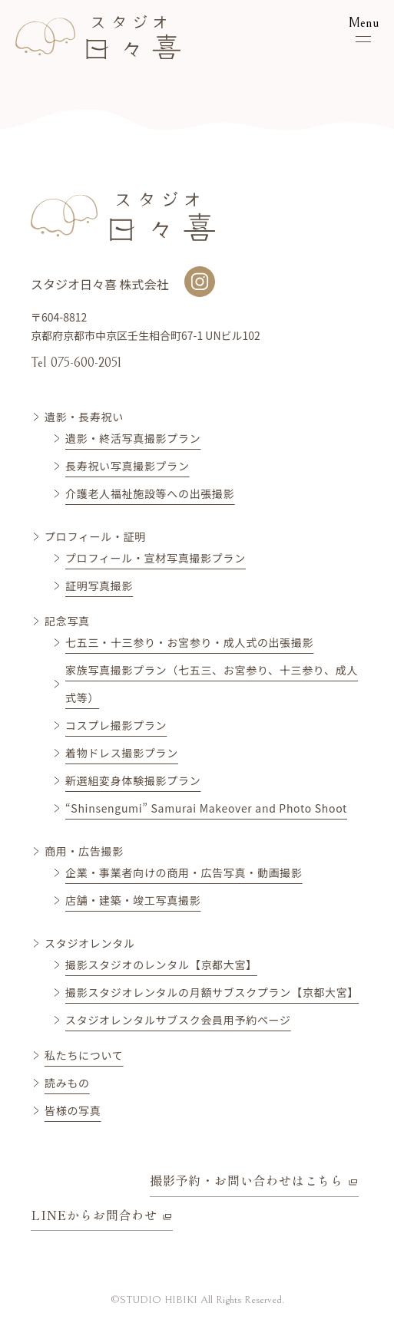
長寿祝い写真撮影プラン (127, 465)
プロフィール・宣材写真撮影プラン (155, 558)
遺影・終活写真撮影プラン (132, 438)
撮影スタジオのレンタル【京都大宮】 (161, 964)
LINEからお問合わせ (94, 1214)
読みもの (67, 1082)
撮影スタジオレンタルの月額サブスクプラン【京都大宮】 (212, 992)
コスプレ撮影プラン (116, 725)
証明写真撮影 (99, 585)
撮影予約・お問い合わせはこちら (246, 1180)
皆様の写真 (73, 1110)
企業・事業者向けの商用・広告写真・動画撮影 (184, 872)
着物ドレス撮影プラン (121, 752)
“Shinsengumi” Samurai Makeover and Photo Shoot (206, 808)
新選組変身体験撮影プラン (132, 780)
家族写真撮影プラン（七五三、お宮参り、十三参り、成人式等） (211, 683)
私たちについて (84, 1055)
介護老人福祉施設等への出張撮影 (150, 493)
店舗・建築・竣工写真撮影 (132, 900)
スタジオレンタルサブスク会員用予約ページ (178, 1019)
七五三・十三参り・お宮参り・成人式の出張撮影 (189, 642)
